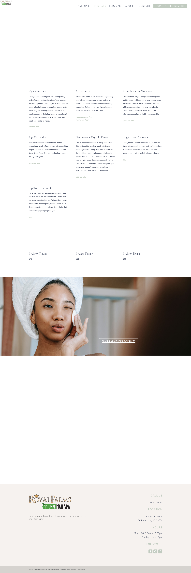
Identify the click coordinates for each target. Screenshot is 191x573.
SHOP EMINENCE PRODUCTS (118, 341)
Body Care (115, 6)
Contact (144, 6)
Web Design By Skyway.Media (76, 569)
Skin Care (99, 6)
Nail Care (84, 6)
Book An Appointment (170, 6)
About (129, 6)
